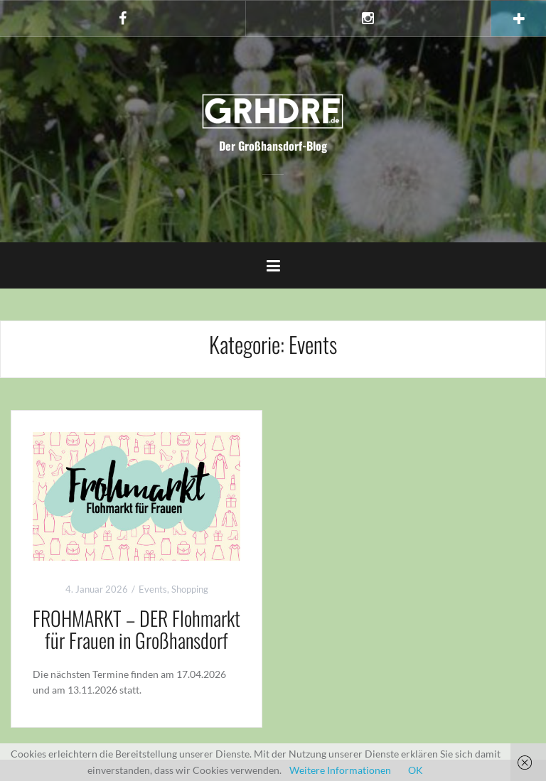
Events (153, 589)
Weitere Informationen (340, 770)
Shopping (189, 589)
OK (415, 770)
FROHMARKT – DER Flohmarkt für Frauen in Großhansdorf (136, 629)
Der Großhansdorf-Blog (273, 145)
